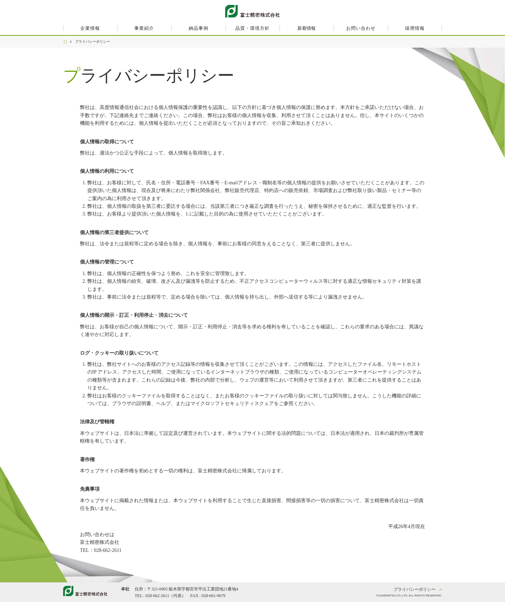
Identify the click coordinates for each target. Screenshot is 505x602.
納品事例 (198, 28)
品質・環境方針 (252, 28)
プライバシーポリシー (414, 589)
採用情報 (415, 28)
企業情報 (90, 28)
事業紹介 (144, 28)
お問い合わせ (361, 28)
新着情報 (306, 28)
